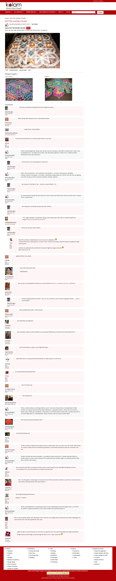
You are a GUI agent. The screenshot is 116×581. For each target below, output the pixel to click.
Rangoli (8, 12)
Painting (53, 551)
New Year (32, 553)
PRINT (28, 28)
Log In (68, 12)
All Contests (18, 12)
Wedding (31, 557)
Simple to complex (13, 568)
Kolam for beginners (100, 551)
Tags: (6, 70)
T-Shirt (75, 557)
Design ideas (11, 562)
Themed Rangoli (30, 12)
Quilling (53, 553)
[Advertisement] (57, 6)
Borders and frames (13, 559)
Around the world (34, 551)
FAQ (96, 562)
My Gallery (35, 24)
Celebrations (31, 548)
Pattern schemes (12, 566)
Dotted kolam (14, 70)
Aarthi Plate (54, 559)
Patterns (8, 548)
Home (7, 18)
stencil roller (23, 70)
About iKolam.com (46, 578)
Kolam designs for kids (101, 555)
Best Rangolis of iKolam (47, 12)
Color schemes (12, 564)
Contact (72, 578)
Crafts (60, 12)
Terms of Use (65, 578)
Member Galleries (98, 1)
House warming (33, 555)
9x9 (29, 70)
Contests (97, 557)
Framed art (76, 551)
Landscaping (76, 555)
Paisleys (10, 553)
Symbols (10, 551)
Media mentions (99, 559)
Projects (73, 548)
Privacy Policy (57, 578)
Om (9, 555)
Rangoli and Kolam (98, 548)
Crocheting (54, 562)
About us (97, 564)
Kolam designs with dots (101, 553)
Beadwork (54, 555)
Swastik (10, 557)
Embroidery (54, 557)
